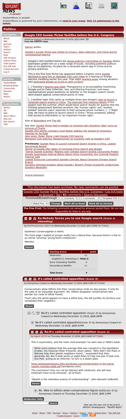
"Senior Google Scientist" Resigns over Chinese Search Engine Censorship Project (72, 151)
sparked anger (90, 79)
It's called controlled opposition (61, 278)
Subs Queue (9, 63)
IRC (5, 110)
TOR (5, 124)
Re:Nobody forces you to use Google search (70, 218)
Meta (5, 94)
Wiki (5, 113)
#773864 (97, 336)
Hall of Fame (9, 58)
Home (34, 413)
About (6, 38)
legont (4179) (40, 336)
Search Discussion (96, 194)
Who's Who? (9, 116)
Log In (6, 72)
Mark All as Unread (100, 203)
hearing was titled (55, 86)
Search (6, 52)
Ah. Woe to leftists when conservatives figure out (71, 390)
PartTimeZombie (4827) (39, 226)
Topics (6, 47)
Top (58, 194)
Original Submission (34, 175)
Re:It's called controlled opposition (63, 313)
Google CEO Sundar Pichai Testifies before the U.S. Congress (69, 35)
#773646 (99, 283)
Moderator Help (33, 399)
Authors (7, 49)
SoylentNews (11, 9)
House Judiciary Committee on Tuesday (89, 61)
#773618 (103, 226)
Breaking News (10, 85)
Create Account (11, 69)
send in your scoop (74, 21)
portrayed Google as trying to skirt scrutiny (58, 82)
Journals (7, 44)
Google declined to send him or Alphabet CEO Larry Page (69, 75)
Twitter (6, 108)
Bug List (7, 119)
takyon (29, 47)
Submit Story (9, 61)
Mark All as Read (75, 203)
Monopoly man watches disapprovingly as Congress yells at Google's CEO (67, 138)
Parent (29, 247)
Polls (5, 55)
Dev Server (8, 122)
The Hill (56, 120)
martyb (37, 39)
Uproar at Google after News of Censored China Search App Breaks (63, 149)
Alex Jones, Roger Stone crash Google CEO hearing (54, 136)
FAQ (5, 41)
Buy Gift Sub (9, 66)
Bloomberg (40, 120)
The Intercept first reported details (87, 102)
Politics (10, 29)
